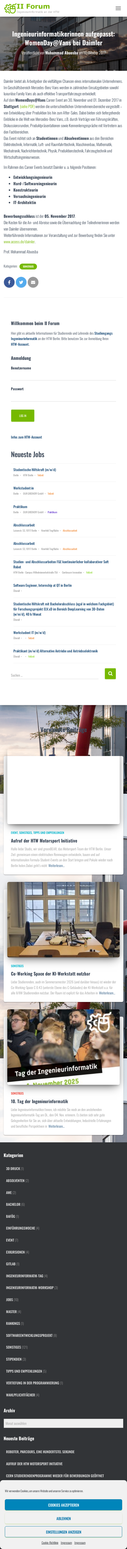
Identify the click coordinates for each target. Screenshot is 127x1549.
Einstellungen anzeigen (63, 1532)
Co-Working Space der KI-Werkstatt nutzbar (50, 973)
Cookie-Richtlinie (50, 1542)
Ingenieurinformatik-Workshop (30, 1287)
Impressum (66, 1542)
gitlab (11, 1263)
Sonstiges (28, 266)
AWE (9, 1192)
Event (14, 832)
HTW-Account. (20, 344)
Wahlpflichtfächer (20, 1394)
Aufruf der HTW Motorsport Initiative (44, 840)
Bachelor (13, 1204)
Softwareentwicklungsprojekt (29, 1335)
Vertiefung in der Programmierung (32, 1382)
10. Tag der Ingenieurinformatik (39, 1101)
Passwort (17, 388)
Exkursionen (15, 1252)
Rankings (13, 1323)
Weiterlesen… (56, 865)
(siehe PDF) (27, 106)
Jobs (9, 1299)
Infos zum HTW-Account (26, 436)
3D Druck (13, 1168)
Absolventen (15, 1180)
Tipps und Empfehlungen (48, 832)
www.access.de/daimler (19, 241)
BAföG (10, 1216)
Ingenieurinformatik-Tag (24, 1275)
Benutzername (21, 367)
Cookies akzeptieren (63, 1505)
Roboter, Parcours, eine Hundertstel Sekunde (40, 1451)
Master (11, 1311)
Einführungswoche (20, 1228)
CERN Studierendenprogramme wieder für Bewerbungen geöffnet (55, 1475)
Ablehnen (63, 1518)
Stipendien (14, 1359)
